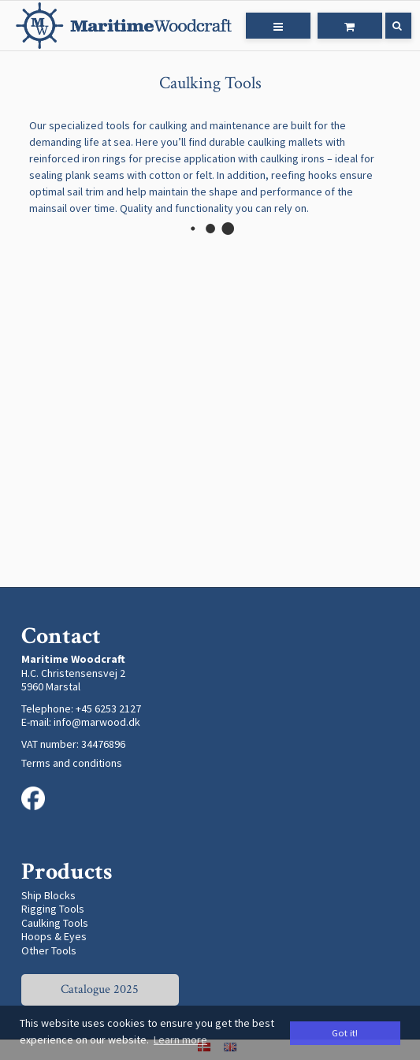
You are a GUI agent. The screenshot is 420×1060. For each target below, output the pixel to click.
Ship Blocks (48, 895)
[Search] (387, 25)
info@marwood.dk (97, 722)
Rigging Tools (52, 909)
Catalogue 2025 (100, 989)
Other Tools (48, 950)
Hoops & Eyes (54, 936)
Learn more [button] (180, 1039)
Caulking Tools (54, 923)
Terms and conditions (71, 763)
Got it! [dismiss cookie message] (345, 1033)
